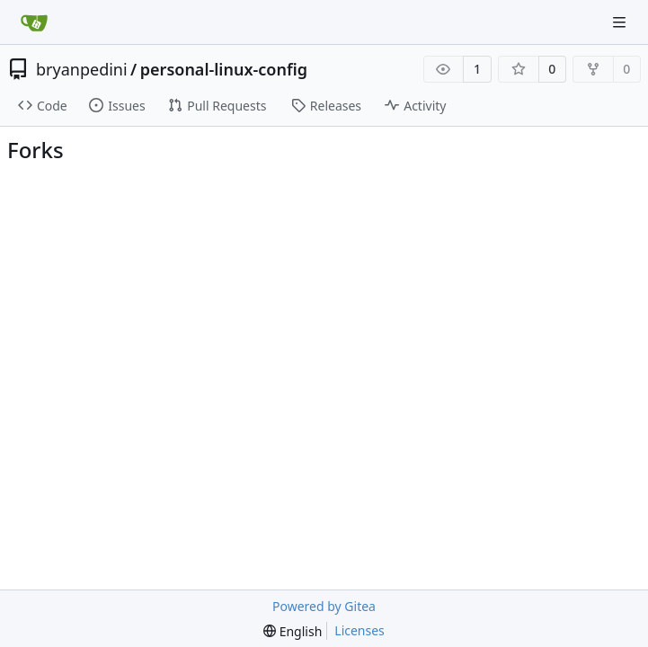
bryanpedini (82, 69)
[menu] (292, 631)
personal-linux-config (223, 69)
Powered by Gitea (324, 606)
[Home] (34, 22)
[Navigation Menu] (621, 22)
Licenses (359, 630)
